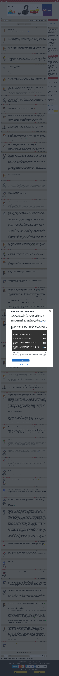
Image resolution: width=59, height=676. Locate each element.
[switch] (44, 334)
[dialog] (29, 338)
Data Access (29, 364)
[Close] (50, 311)
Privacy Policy (36, 364)
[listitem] (29, 332)
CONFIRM (21, 360)
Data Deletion (22, 364)
